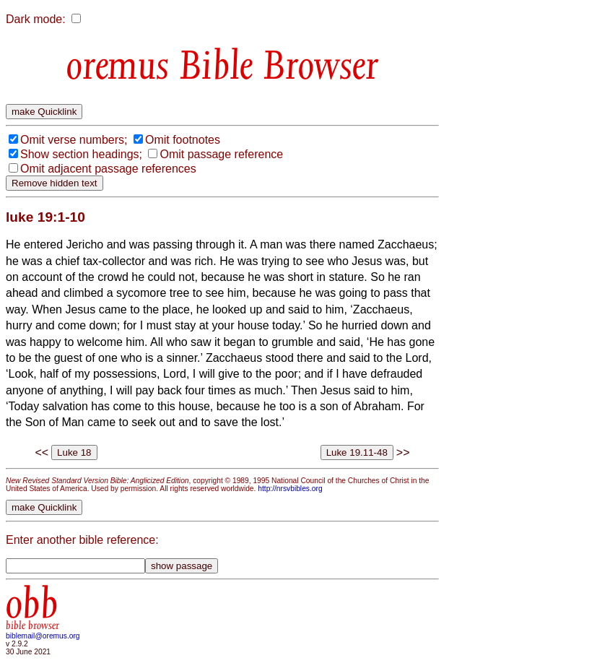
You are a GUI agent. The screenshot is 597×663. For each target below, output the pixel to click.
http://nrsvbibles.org (290, 489)
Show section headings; (81, 154)
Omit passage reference (221, 154)
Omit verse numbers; (73, 140)
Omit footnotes (182, 140)
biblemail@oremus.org (43, 636)
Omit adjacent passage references (108, 168)
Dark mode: (36, 19)
